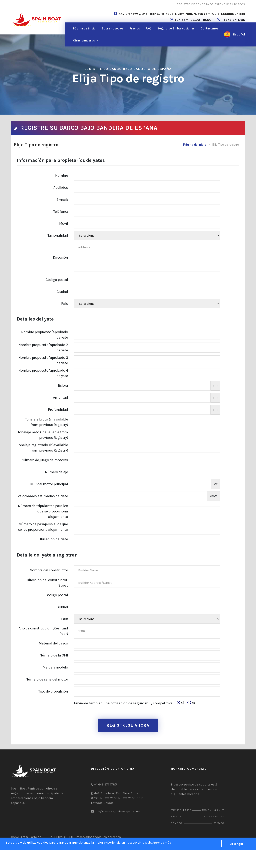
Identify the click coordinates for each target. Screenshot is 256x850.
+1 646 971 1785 (233, 20)
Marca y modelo (55, 667)
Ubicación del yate (53, 539)
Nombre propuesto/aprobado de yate (44, 335)
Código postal (57, 279)
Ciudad (62, 291)
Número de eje (56, 472)
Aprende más (161, 842)
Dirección (60, 257)
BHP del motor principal (49, 484)
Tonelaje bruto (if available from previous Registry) (46, 422)
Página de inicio (84, 28)
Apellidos (60, 187)
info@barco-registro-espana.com (118, 814)
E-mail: (62, 199)
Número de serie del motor (47, 679)
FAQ (148, 28)
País (64, 303)
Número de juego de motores (44, 460)
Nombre (61, 175)
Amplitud (60, 397)
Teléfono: (60, 211)
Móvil (63, 223)
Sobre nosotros (112, 28)
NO (191, 703)
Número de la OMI (54, 655)
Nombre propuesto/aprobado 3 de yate (43, 360)
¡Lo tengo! (236, 844)
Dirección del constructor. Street (47, 583)
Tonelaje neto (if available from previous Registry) (43, 435)
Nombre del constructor (49, 570)
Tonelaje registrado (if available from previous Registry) (42, 448)
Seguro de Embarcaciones (176, 28)
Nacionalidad (57, 235)
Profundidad (58, 409)
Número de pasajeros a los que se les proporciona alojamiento (43, 527)
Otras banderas (84, 40)
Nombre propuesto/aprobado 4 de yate (43, 373)
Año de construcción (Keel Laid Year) (43, 631)
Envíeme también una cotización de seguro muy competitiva (135, 703)
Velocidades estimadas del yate (43, 496)
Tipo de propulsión (53, 691)
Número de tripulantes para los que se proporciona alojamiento (43, 511)
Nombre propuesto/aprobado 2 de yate (43, 347)
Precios (134, 28)
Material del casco (53, 643)
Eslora (63, 385)
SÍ (182, 703)
